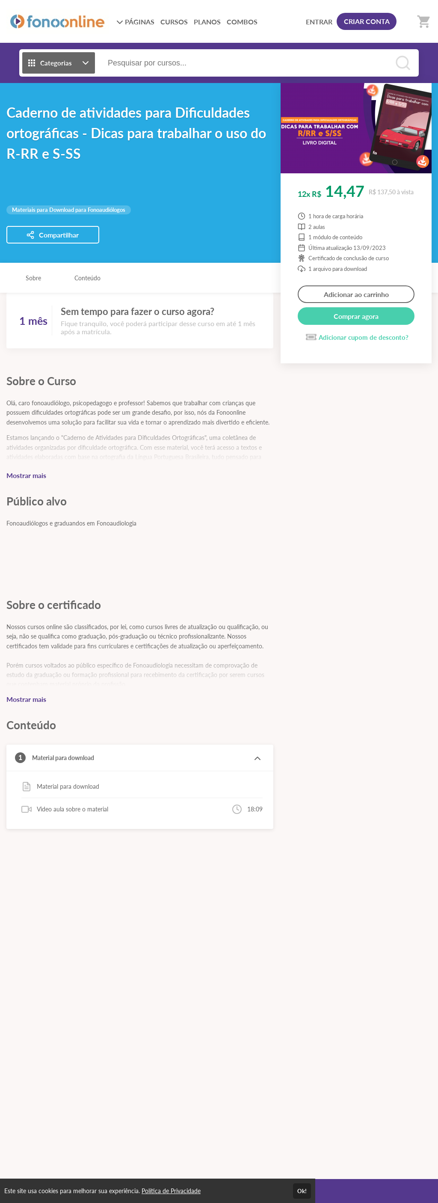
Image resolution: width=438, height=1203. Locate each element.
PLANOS (207, 22)
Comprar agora (356, 316)
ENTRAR (319, 22)
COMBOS (242, 22)
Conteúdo (87, 278)
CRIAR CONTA (367, 21)
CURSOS (174, 22)
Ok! (302, 1191)
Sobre (33, 278)
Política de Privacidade (171, 1190)
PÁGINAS (135, 22)
